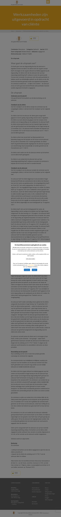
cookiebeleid (30, 265)
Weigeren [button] (34, 269)
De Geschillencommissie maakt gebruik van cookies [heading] (30, 245)
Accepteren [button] (27, 269)
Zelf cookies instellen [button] (30, 258)
